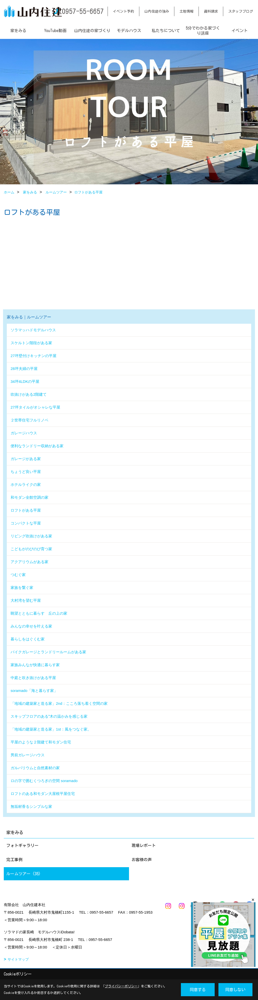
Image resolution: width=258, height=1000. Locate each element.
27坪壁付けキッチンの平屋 (33, 356)
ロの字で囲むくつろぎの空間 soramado (44, 781)
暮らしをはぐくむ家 (28, 639)
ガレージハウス (24, 433)
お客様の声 (142, 860)
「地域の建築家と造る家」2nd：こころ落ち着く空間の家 (59, 703)
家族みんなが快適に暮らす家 (35, 665)
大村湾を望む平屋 (26, 600)
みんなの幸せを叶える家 (31, 626)
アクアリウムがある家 (29, 562)
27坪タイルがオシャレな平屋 (35, 407)
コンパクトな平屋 (26, 523)
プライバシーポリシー (121, 986)
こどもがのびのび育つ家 (31, 549)
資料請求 (211, 11)
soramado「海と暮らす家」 (34, 690)
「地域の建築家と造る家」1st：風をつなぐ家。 (51, 729)
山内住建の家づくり (92, 31)
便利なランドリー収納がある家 (37, 446)
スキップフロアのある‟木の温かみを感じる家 (49, 716)
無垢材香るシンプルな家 (31, 806)
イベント (240, 31)
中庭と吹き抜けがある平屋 (33, 678)
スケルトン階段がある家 (31, 343)
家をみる (18, 31)
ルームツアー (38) (23, 874)
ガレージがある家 (26, 459)
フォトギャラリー (22, 845)
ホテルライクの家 (26, 484)
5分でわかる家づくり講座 (203, 30)
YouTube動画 (55, 31)
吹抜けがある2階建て (29, 394)
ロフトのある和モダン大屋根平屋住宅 (43, 793)
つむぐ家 (18, 574)
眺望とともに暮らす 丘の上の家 (39, 613)
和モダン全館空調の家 (29, 497)
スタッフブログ (240, 11)
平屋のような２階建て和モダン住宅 (41, 742)
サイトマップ (18, 959)
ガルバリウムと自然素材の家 (35, 768)
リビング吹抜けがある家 (31, 536)
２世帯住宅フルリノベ (29, 420)
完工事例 (14, 860)
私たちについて (166, 31)
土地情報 (186, 11)
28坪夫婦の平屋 (24, 368)
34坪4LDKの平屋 (25, 381)
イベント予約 (123, 11)
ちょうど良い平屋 (26, 471)
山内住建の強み (156, 11)
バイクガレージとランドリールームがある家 (48, 652)
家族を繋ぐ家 (22, 587)
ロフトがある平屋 (26, 510)
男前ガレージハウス (28, 755)
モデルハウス (129, 31)
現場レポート (144, 845)
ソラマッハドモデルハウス (33, 330)
